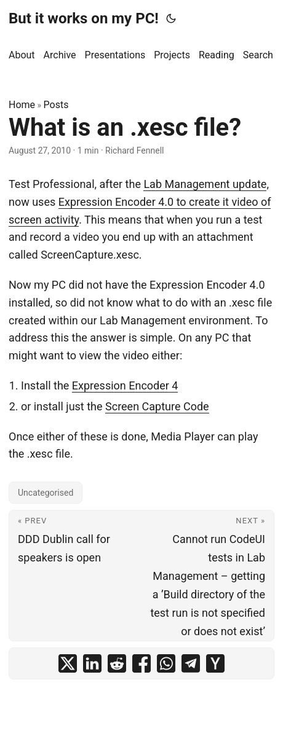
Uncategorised (45, 493)
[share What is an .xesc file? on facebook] (141, 663)
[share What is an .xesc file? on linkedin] (92, 663)
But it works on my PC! (84, 18)
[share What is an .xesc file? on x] (67, 663)
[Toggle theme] (171, 18)
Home (22, 105)
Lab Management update (204, 184)
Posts (56, 105)
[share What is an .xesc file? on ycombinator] (215, 663)
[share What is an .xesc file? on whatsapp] (166, 663)
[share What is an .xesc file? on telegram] (190, 663)
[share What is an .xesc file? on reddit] (117, 663)
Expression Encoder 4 (125, 385)
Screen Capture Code (157, 406)
